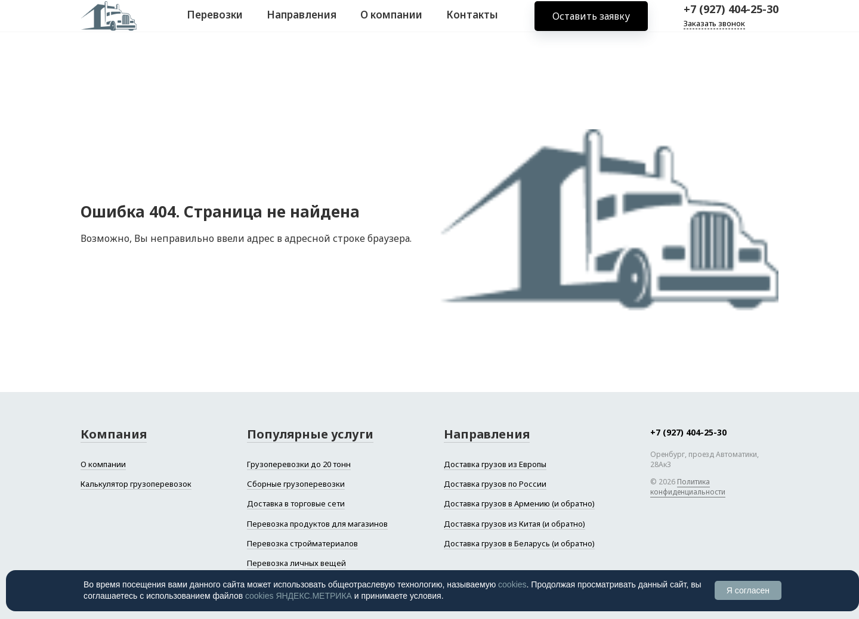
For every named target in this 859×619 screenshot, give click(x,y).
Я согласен (748, 590)
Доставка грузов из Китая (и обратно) (514, 523)
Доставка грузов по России (495, 483)
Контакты (472, 23)
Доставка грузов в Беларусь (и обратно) (519, 543)
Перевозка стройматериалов (302, 543)
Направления (301, 23)
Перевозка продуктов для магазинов (317, 523)
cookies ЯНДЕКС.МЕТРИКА (298, 596)
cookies (512, 584)
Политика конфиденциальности (687, 487)
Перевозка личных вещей (296, 563)
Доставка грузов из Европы (495, 464)
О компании (391, 23)
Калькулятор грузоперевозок (136, 483)
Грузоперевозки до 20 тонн (299, 464)
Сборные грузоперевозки (296, 483)
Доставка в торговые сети (296, 503)
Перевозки (215, 23)
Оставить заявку (591, 23)
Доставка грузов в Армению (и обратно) (519, 503)
